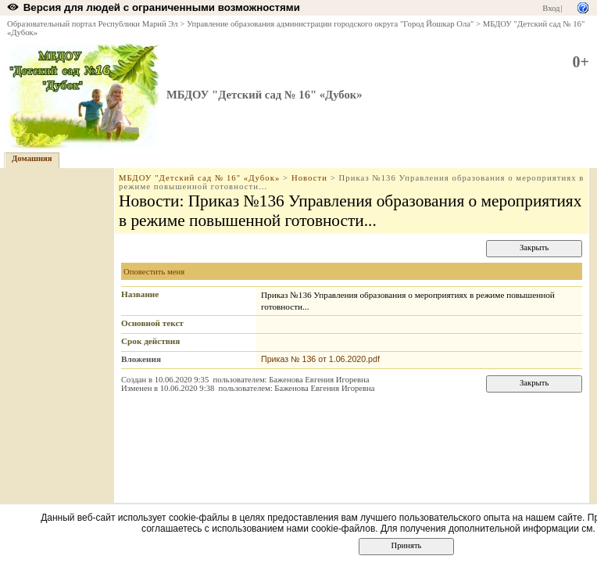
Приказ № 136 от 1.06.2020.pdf (320, 359)
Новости (309, 178)
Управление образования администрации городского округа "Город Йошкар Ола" (330, 24)
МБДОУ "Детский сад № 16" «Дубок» (264, 94)
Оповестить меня (153, 271)
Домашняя (32, 158)
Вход (550, 8)
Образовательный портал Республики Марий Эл (92, 24)
